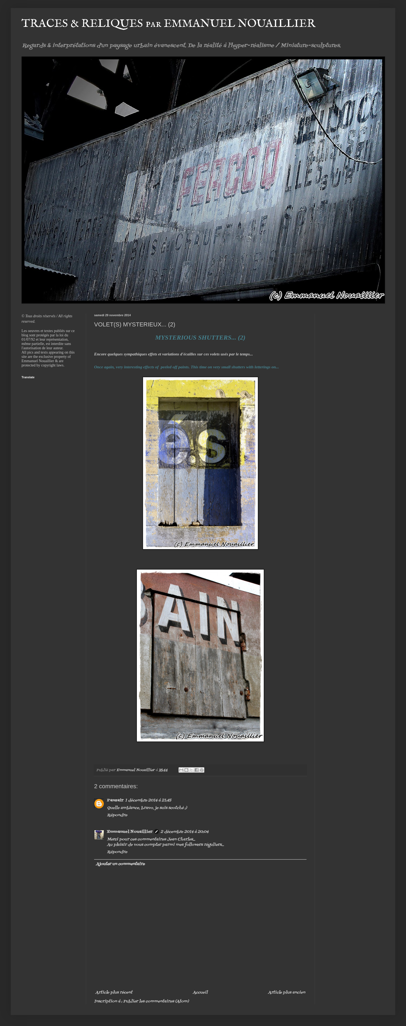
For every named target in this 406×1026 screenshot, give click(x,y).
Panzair (115, 800)
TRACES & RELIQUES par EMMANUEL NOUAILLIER (168, 24)
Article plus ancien (286, 992)
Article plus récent (113, 992)
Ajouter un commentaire (120, 864)
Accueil (200, 992)
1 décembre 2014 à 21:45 (148, 800)
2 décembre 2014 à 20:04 (184, 832)
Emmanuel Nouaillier (129, 832)
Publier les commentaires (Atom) (156, 1001)
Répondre (117, 815)
